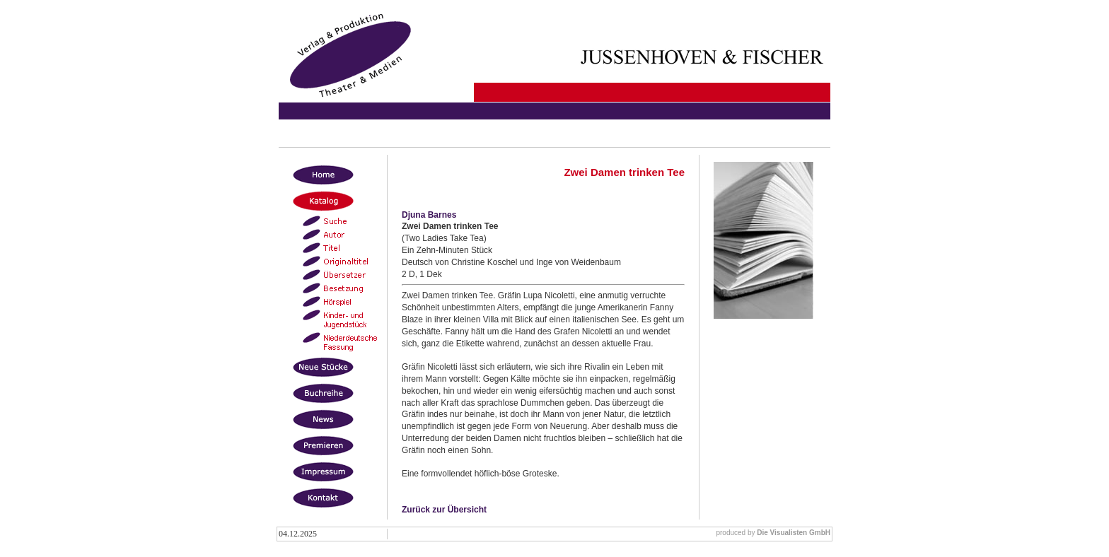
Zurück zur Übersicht (444, 510)
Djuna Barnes (429, 215)
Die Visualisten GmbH (793, 533)
